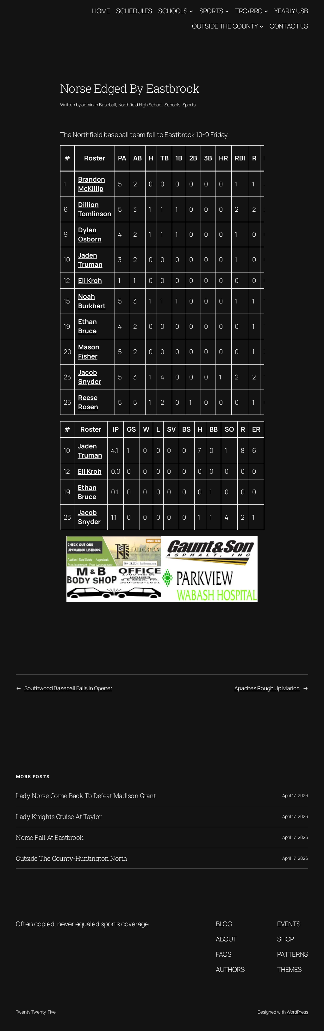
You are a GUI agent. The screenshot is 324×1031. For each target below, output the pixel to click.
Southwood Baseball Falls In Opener (68, 688)
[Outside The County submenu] (261, 26)
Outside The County (225, 26)
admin (87, 105)
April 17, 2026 (295, 795)
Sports (211, 10)
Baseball (107, 105)
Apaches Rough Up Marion (267, 688)
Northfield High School (140, 105)
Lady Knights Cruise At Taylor (59, 817)
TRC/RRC (249, 10)
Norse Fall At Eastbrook (50, 837)
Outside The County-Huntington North (71, 858)
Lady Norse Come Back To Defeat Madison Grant (86, 796)
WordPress (297, 1012)
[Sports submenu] (227, 11)
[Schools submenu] (191, 11)
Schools (173, 10)
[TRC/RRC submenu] (266, 11)
